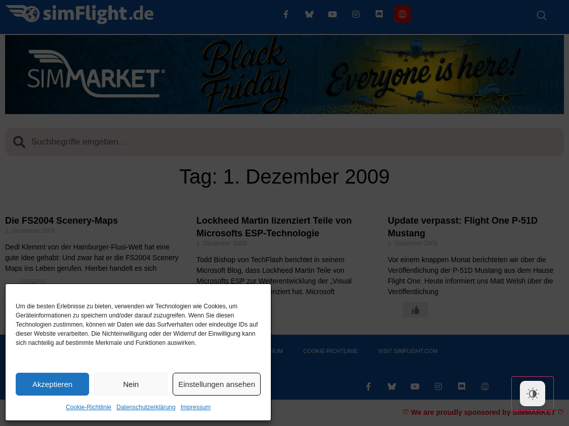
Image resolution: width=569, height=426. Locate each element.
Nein (131, 384)
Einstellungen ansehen (216, 384)
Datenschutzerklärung (146, 407)
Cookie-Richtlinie (88, 407)
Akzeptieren (52, 384)
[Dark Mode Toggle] (532, 393)
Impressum (196, 407)
